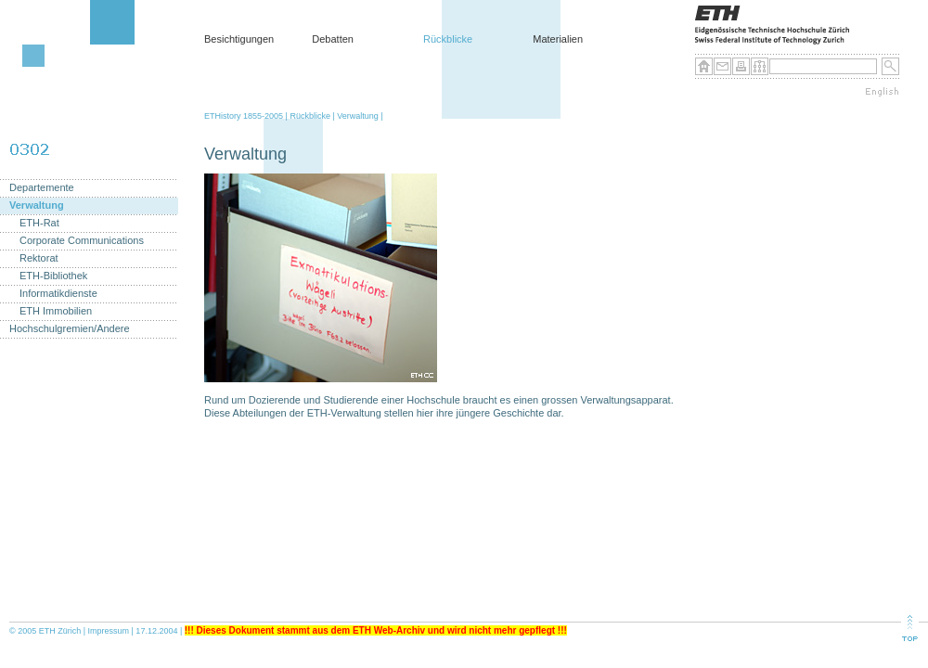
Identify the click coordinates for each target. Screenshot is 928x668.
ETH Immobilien (55, 311)
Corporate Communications (81, 241)
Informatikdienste (58, 294)
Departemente (41, 188)
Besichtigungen (239, 39)
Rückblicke (447, 39)
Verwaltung (358, 116)
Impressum (109, 631)
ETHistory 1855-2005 (243, 116)
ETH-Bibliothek (53, 276)
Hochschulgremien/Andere (69, 329)
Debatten (333, 39)
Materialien (558, 39)
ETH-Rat (39, 223)
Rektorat (38, 258)
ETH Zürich (60, 631)
